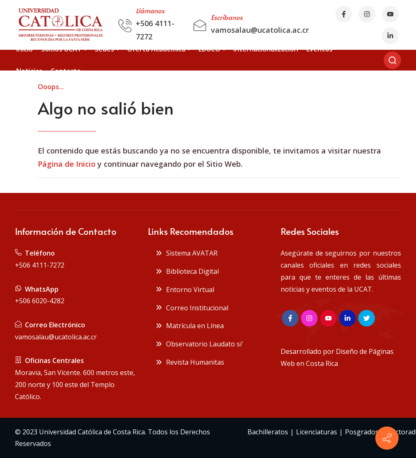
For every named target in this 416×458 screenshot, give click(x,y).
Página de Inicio (66, 164)
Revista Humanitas (189, 362)
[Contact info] (387, 438)
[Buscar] (392, 60)
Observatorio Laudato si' (199, 343)
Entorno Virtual (184, 289)
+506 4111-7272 (39, 265)
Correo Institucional (191, 307)
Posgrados (362, 431)
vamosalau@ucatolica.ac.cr (260, 30)
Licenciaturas (316, 431)
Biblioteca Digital (187, 271)
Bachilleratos (267, 431)
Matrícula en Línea (189, 325)
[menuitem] (24, 49)
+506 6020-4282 (39, 300)
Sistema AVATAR (186, 253)
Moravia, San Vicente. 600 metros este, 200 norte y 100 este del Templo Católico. (75, 384)
